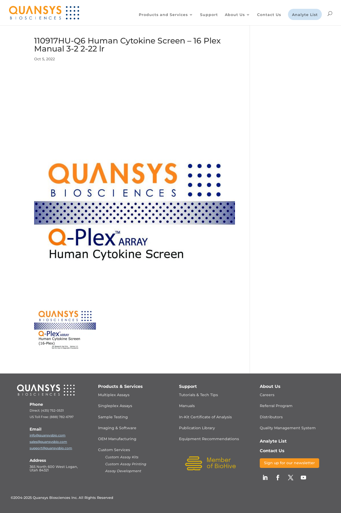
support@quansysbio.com (51, 448)
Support (209, 15)
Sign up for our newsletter (289, 462)
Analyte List (305, 15)
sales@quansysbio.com (48, 442)
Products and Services (163, 15)
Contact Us (269, 15)
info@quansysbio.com (48, 435)
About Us (235, 15)
